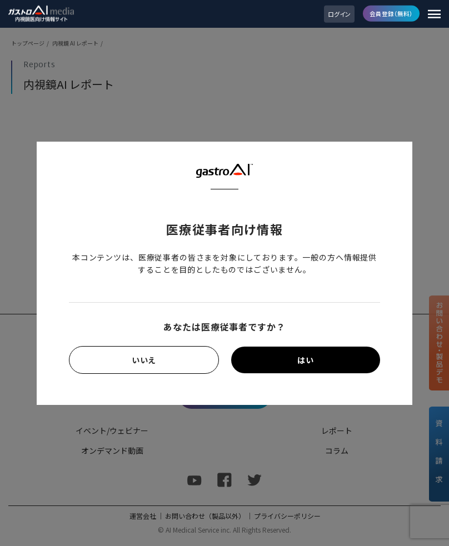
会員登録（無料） (391, 13)
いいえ (144, 359)
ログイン (339, 13)
